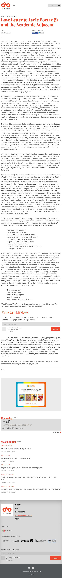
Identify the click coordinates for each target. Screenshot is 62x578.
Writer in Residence (23, 515)
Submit (59, 5)
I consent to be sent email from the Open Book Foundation (14, 329)
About (17, 519)
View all (56, 432)
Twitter (29, 568)
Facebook (33, 568)
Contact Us (31, 574)
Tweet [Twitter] (41, 33)
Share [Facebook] (35, 33)
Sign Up (55, 329)
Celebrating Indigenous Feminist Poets (17, 425)
